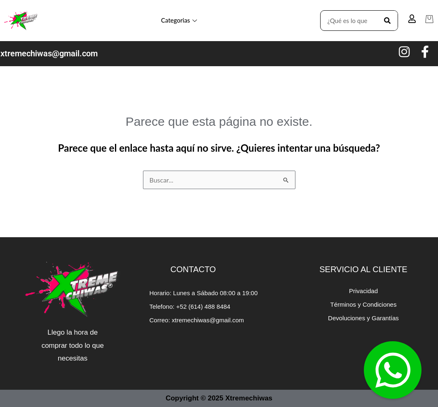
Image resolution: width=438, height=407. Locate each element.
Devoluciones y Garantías (363, 317)
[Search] (387, 20)
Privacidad (363, 290)
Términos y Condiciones (363, 304)
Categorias (179, 20)
